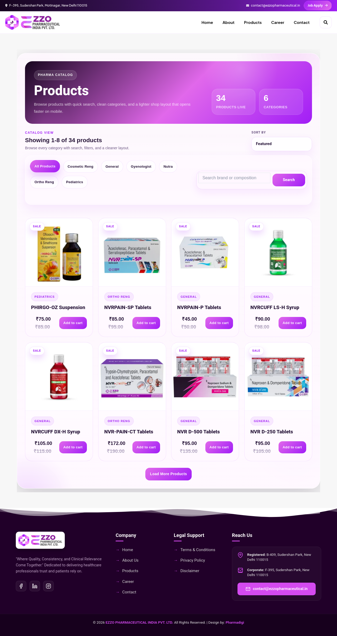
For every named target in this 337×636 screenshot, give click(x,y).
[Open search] (326, 22)
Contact (302, 22)
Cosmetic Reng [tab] (80, 166)
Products (253, 22)
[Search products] (234, 178)
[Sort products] (281, 144)
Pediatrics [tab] (74, 182)
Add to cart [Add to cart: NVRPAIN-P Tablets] (219, 323)
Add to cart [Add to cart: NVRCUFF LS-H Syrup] (292, 323)
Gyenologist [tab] (141, 166)
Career (277, 22)
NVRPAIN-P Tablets (199, 307)
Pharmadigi (235, 622)
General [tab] (112, 166)
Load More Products (168, 474)
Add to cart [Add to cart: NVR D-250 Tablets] (292, 447)
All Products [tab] (45, 166)
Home (207, 22)
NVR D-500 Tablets (198, 432)
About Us (130, 560)
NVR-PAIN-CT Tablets (128, 432)
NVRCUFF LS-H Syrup (274, 307)
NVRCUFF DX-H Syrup (55, 432)
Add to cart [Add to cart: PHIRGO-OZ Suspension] (73, 323)
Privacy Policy (192, 560)
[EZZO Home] (32, 22)
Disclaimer (189, 570)
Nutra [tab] (168, 166)
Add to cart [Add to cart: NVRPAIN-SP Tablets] (146, 323)
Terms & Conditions (197, 549)
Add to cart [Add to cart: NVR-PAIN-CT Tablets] (146, 447)
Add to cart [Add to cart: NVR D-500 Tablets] (219, 447)
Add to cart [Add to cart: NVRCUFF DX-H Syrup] (73, 447)
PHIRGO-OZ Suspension (58, 307)
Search (289, 180)
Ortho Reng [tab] (44, 182)
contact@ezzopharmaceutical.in (277, 589)
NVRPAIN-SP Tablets (127, 307)
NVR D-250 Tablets (271, 432)
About (228, 22)
